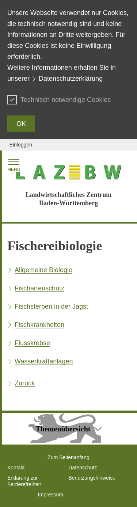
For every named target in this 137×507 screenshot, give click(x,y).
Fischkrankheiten (39, 324)
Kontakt (15, 467)
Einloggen (20, 145)
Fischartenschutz (39, 288)
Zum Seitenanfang (68, 457)
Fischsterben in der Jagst (51, 306)
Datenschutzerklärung (71, 78)
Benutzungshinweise (92, 478)
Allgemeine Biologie (43, 270)
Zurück (25, 383)
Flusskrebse (32, 343)
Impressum (50, 495)
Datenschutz (83, 467)
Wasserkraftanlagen (44, 361)
